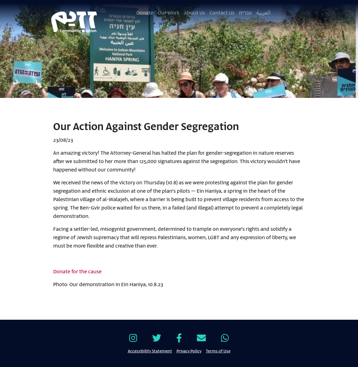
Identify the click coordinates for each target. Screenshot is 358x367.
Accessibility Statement (150, 350)
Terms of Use (218, 350)
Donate (144, 13)
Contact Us (221, 13)
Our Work (169, 13)
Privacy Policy (188, 350)
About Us (194, 13)
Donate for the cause (77, 272)
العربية (263, 13)
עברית (245, 13)
